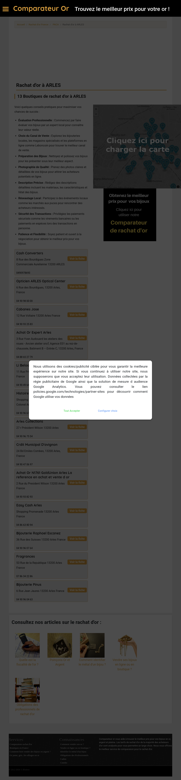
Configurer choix (108, 410)
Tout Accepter (72, 410)
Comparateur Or (42, 8)
